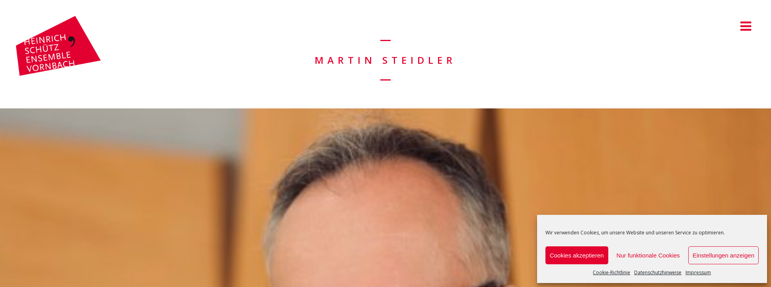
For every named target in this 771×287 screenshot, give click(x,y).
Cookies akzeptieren (577, 255)
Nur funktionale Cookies (648, 255)
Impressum (698, 272)
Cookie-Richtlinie (611, 272)
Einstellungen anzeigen (723, 255)
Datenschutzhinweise (657, 272)
